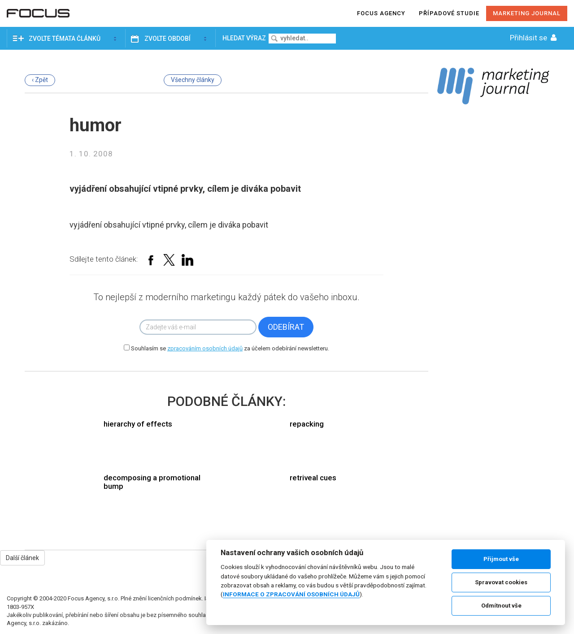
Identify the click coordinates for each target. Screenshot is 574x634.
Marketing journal (527, 13)
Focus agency (381, 13)
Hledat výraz (244, 38)
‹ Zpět (40, 79)
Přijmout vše (501, 559)
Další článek (22, 557)
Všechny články (192, 79)
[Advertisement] (493, 250)
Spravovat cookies (501, 582)
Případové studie (449, 13)
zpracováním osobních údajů (205, 348)
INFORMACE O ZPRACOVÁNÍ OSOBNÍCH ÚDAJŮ (291, 594)
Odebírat (286, 327)
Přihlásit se (534, 37)
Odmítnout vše (501, 605)
